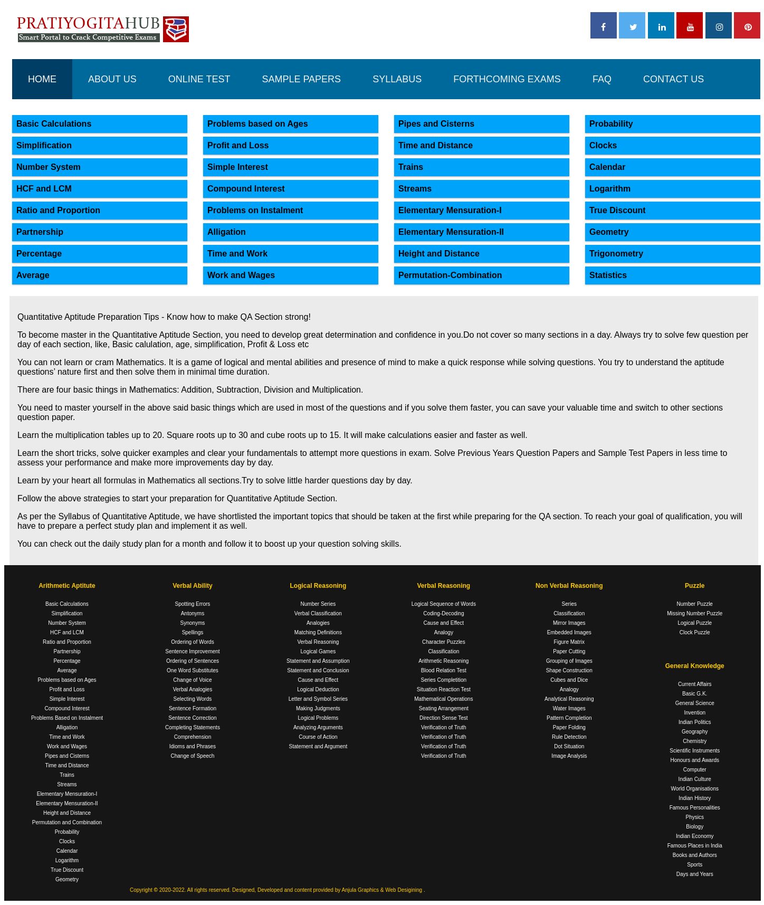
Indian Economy (695, 836)
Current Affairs (695, 684)
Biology (694, 827)
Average (33, 275)
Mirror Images (569, 623)
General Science (694, 703)
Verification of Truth (443, 727)
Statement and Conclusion (318, 670)
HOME (42, 79)
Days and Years (694, 874)
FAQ (602, 79)
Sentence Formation (192, 708)
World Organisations (695, 789)
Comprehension (193, 737)
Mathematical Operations (443, 699)
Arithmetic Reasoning (443, 661)
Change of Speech (193, 756)
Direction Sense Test (443, 718)
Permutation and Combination (67, 822)
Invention (694, 713)
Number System (48, 167)
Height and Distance (439, 253)
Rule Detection (569, 737)
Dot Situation (569, 746)
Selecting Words (193, 699)
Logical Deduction (318, 689)
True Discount (617, 210)
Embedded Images (569, 632)
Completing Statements (192, 727)
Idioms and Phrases (192, 746)
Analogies (318, 623)
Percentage (39, 253)
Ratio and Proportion (58, 210)
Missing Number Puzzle (694, 613)
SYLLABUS (397, 79)
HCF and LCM (44, 188)
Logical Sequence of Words (444, 604)
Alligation (226, 231)
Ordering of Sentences (192, 661)
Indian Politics (695, 722)
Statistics (608, 275)
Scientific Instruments (695, 751)
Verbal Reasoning (318, 642)
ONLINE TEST (199, 79)
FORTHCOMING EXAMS (507, 79)
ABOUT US (112, 79)
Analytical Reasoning (569, 699)
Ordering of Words (192, 642)
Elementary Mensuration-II (451, 231)
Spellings (193, 632)
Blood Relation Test (443, 670)
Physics (695, 817)
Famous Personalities (695, 808)
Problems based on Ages (257, 123)
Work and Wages (241, 275)
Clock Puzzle (695, 632)
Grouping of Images (569, 661)
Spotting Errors (193, 604)
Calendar (607, 167)
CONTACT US (673, 79)
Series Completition (443, 680)
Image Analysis (569, 756)
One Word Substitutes (192, 670)
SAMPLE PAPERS (301, 79)
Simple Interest (237, 167)
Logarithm (610, 188)
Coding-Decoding (443, 613)
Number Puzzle (695, 604)
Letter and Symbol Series (318, 699)
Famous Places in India (694, 846)
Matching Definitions (318, 632)
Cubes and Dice (569, 680)
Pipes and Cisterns (436, 123)
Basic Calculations (53, 123)
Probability (611, 123)
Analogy (443, 632)
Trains (410, 167)
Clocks (603, 145)
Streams (415, 188)
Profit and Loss (238, 145)
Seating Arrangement (444, 708)
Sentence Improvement (192, 651)
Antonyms (192, 613)
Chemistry (694, 741)
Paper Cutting (569, 651)
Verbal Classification (318, 613)
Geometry (609, 231)
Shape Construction (569, 670)
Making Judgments (318, 708)
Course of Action (318, 737)
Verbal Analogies (193, 689)
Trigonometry (616, 253)
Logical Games (318, 651)
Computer (694, 770)
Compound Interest (246, 188)
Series (569, 604)
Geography (695, 732)
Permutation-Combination (450, 275)
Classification (443, 651)
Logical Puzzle (695, 623)
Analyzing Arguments (318, 727)
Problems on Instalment (255, 210)
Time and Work (237, 253)
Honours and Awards (694, 760)
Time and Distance (435, 145)
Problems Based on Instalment (67, 718)
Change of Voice (192, 680)
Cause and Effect (318, 680)
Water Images (569, 708)
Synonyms (192, 623)
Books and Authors (695, 855)
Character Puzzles (443, 642)
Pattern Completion (569, 718)
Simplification (44, 145)
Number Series (318, 604)
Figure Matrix (569, 642)
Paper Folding (569, 727)
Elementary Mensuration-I (450, 210)
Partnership (39, 231)
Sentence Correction (192, 718)
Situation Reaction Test (444, 689)
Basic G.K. (694, 694)
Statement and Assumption (318, 661)
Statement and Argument (318, 746)
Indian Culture (695, 779)
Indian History (695, 798)
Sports (694, 865)
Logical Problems (318, 718)
